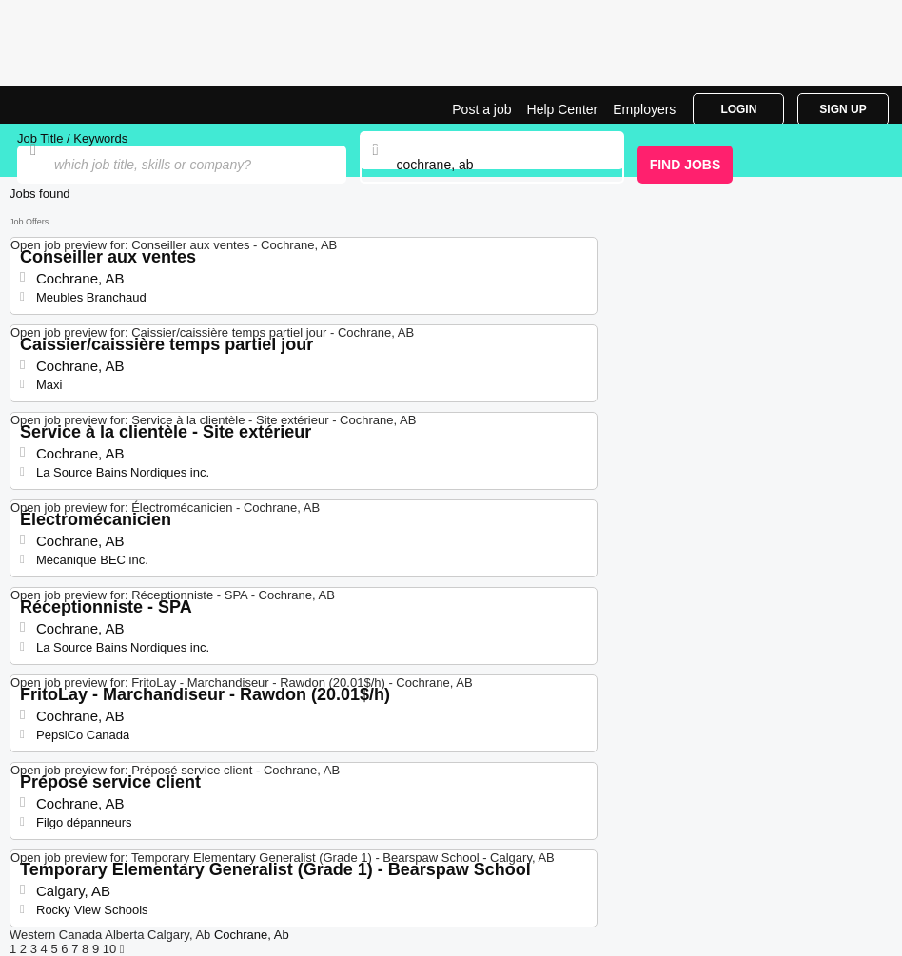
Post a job (481, 109)
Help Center (562, 109)
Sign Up (842, 109)
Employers (644, 109)
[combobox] (492, 165)
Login (738, 109)
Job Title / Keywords (72, 138)
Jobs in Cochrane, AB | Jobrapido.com (61, 104)
